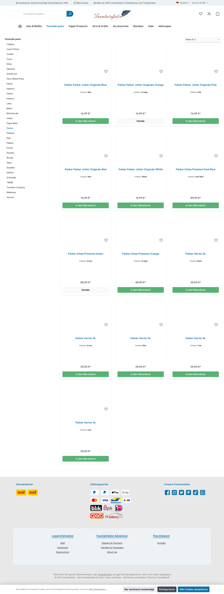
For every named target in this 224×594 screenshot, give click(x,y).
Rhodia (10, 158)
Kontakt (161, 543)
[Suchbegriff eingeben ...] (35, 14)
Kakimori (11, 88)
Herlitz (10, 84)
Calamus (10, 44)
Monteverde (12, 113)
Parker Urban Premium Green (85, 253)
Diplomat (11, 69)
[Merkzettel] (200, 14)
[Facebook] (167, 492)
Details (141, 121)
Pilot (9, 138)
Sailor (9, 163)
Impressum (62, 547)
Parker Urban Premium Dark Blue (195, 169)
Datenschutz (62, 552)
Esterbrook (12, 74)
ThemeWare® (163, 577)
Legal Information (62, 535)
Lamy (9, 103)
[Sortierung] (202, 40)
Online (10, 118)
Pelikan (10, 143)
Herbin (10, 93)
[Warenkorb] (217, 14)
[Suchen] (70, 14)
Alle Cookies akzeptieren (194, 589)
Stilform (10, 172)
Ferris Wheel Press (15, 79)
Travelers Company (16, 187)
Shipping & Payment (112, 543)
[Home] (20, 26)
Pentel (10, 148)
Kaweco (10, 98)
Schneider (11, 177)
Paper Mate (12, 123)
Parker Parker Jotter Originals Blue (85, 84)
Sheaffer (11, 167)
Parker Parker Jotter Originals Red (85, 169)
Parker (10, 128)
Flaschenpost (161, 535)
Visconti (10, 197)
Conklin (10, 54)
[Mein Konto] (209, 14)
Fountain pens (13, 39)
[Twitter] (181, 492)
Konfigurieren (167, 589)
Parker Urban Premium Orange (140, 253)
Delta (9, 64)
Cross (9, 59)
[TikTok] (195, 492)
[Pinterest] (188, 492)
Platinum (10, 133)
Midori (9, 108)
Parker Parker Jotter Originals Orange (141, 84)
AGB (62, 543)
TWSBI (10, 182)
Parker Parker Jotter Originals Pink (196, 84)
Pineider (10, 153)
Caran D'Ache (13, 49)
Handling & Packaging (112, 547)
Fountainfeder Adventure (112, 535)
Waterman (11, 192)
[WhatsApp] (202, 492)
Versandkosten (105, 574)
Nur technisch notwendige (139, 589)
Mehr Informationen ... (98, 589)
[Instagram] (174, 492)
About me (112, 552)
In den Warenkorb (85, 121)
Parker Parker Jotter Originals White (141, 169)
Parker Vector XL (195, 253)
